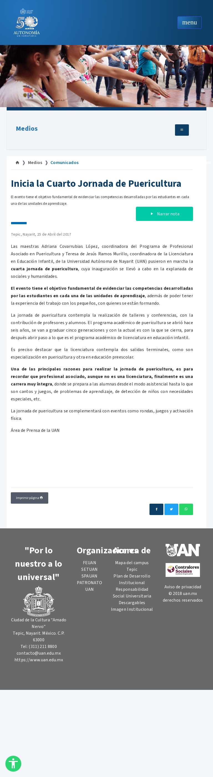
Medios (27, 128)
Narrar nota (164, 214)
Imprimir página (29, 498)
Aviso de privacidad (182, 587)
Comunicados (64, 163)
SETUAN (89, 569)
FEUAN (90, 563)
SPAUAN (90, 576)
